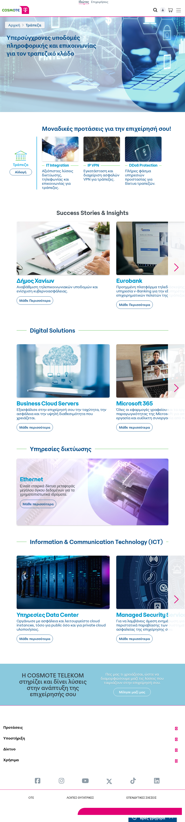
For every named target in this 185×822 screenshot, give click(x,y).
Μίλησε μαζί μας (132, 692)
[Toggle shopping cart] (170, 10)
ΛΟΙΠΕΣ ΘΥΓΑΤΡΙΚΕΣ (80, 797)
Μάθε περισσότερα (34, 427)
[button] (176, 267)
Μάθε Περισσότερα (34, 300)
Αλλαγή (20, 172)
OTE (31, 797)
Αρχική (14, 25)
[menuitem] (37, 781)
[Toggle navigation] (178, 9)
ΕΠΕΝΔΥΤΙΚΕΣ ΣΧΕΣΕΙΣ (141, 797)
